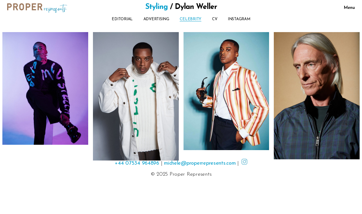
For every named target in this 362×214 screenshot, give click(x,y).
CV (214, 19)
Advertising (156, 19)
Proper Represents (190, 174)
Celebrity (190, 19)
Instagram (239, 19)
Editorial (122, 19)
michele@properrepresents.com (199, 163)
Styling (156, 7)
